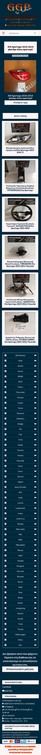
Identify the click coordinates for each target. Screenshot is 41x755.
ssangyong (20, 608)
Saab (20, 587)
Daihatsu (20, 418)
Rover (20, 582)
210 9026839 (24, 22)
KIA (20, 492)
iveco (20, 471)
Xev (20, 645)
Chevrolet (20, 392)
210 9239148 (24, 19)
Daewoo (20, 413)
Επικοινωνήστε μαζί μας (20, 669)
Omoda (20, 561)
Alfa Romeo (20, 355)
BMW (20, 376)
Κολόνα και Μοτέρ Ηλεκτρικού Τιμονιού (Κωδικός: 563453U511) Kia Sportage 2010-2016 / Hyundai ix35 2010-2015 (20, 302)
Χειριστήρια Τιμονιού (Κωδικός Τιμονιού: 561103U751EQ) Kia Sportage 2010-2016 (20, 226)
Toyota (20, 629)
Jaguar (20, 482)
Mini (20, 539)
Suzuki (20, 618)
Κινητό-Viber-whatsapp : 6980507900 (20, 25)
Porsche (20, 571)
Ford (20, 439)
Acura (20, 371)
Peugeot (20, 566)
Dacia (20, 408)
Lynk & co (20, 518)
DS (20, 429)
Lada (20, 497)
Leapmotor (20, 508)
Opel (20, 555)
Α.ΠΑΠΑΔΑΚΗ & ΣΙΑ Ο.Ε (11, 701)
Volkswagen (20, 634)
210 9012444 (11, 19)
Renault (20, 576)
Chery (20, 387)
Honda (20, 455)
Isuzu (20, 466)
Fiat (20, 434)
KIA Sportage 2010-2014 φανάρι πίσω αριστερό (20, 48)
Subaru (20, 613)
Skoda (20, 597)
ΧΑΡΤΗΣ (7, 691)
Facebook (6, 686)
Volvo (20, 639)
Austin (20, 366)
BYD (20, 381)
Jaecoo (20, 476)
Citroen (20, 397)
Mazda (20, 524)
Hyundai (20, 460)
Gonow (20, 450)
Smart (20, 603)
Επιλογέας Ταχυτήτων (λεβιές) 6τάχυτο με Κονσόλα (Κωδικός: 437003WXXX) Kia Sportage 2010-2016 (20, 189)
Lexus (20, 513)
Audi (20, 360)
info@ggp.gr (8, 707)
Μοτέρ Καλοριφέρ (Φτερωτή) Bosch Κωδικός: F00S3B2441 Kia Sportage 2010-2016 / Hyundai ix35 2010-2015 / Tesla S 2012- (20, 264)
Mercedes (20, 529)
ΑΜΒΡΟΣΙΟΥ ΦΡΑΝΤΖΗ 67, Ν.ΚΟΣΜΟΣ (20, 16)
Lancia (20, 503)
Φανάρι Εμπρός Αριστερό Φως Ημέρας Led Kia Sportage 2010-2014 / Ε (20, 150)
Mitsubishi (20, 545)
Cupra (20, 403)
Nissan (20, 550)
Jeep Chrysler (20, 487)
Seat (20, 592)
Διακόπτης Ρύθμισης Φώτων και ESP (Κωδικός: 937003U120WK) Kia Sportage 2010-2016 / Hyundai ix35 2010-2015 (20, 340)
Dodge (20, 424)
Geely (20, 445)
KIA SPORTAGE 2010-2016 (20, 55)
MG (20, 534)
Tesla (20, 624)
